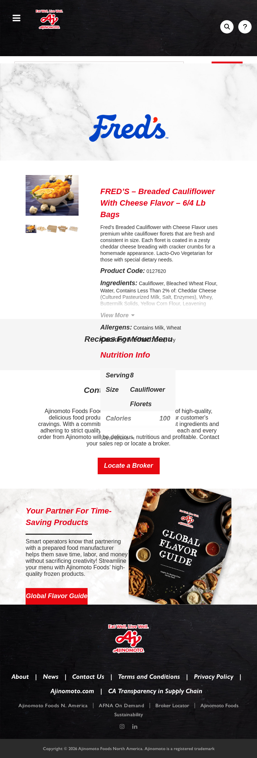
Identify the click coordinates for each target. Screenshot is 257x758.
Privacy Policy (213, 677)
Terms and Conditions (149, 677)
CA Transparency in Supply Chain (155, 691)
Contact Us (88, 677)
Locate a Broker (128, 465)
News (50, 677)
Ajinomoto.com (72, 691)
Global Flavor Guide (57, 596)
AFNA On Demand (121, 706)
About (20, 677)
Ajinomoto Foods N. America (53, 706)
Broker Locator (172, 706)
